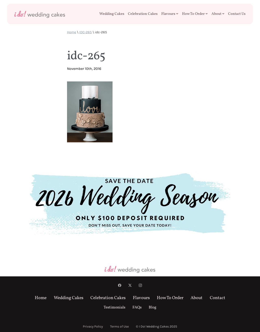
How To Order (195, 13)
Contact (217, 298)
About (217, 13)
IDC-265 (85, 32)
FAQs (137, 307)
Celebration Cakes (143, 13)
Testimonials (114, 307)
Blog (152, 307)
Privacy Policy (93, 326)
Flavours (169, 13)
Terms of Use (119, 326)
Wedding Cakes (111, 13)
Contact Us (237, 13)
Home (71, 32)
